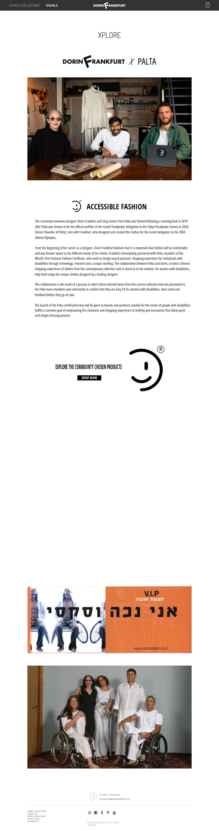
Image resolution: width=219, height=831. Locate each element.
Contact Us (32, 814)
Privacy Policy (33, 819)
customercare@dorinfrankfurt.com (114, 799)
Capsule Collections (24, 5)
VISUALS (52, 5)
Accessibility (33, 821)
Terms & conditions (36, 816)
